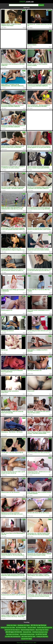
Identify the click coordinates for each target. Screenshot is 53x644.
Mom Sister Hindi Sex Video (28, 636)
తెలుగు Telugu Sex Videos (42, 629)
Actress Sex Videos (11, 625)
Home (18, 642)
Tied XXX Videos (32, 627)
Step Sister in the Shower (12, 634)
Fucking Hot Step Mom (42, 636)
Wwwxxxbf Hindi (27, 632)
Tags (22, 642)
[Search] (23, 5)
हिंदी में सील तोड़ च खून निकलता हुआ (38, 625)
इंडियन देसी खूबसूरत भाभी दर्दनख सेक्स (14, 632)
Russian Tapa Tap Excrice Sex (44, 627)
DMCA (26, 642)
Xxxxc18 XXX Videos (26, 638)
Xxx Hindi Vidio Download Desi (12, 636)
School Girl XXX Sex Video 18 (12, 629)
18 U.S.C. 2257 (32, 642)
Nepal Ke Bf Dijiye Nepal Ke (28, 629)
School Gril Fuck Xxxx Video (8, 627)
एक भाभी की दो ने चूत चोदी (41, 634)
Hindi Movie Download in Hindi (39, 632)
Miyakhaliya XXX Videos (24, 625)
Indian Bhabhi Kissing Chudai (27, 634)
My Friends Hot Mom (21, 627)
